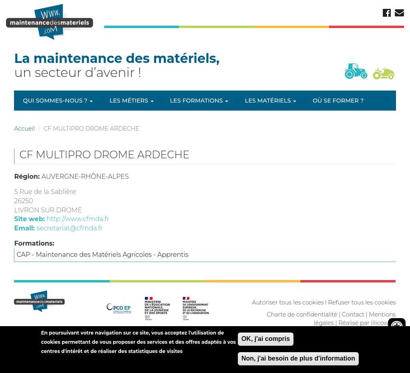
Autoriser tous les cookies (288, 302)
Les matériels (271, 100)
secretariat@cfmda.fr (69, 228)
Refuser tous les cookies (362, 302)
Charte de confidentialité (302, 314)
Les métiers (132, 100)
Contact (353, 314)
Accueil (24, 128)
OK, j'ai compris (265, 341)
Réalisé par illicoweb (367, 323)
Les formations (199, 100)
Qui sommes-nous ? (58, 100)
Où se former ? (338, 100)
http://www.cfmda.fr (77, 219)
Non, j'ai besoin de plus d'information (298, 361)
